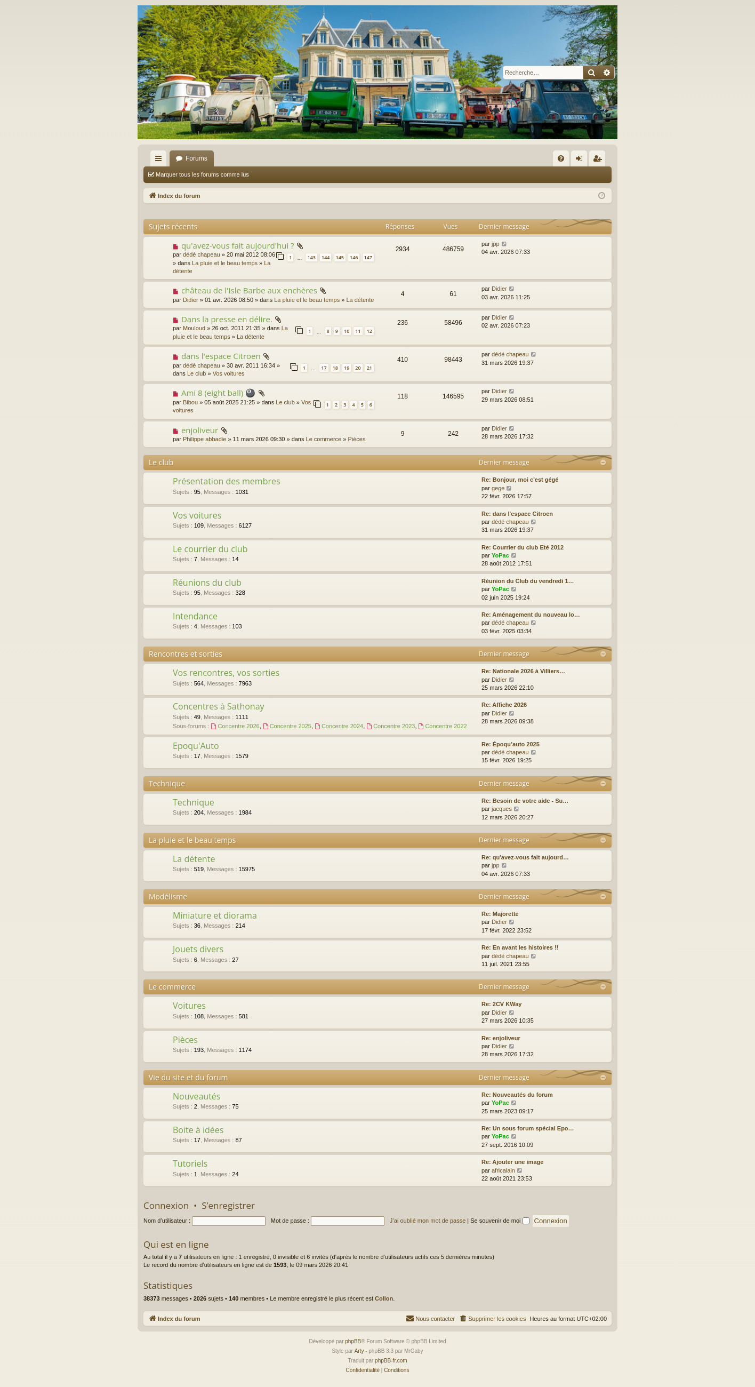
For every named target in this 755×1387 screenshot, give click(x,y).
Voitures (189, 1005)
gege (498, 488)
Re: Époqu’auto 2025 (510, 744)
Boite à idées (198, 1130)
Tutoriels (190, 1163)
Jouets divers (198, 949)
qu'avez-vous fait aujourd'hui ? (237, 245)
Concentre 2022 (443, 726)
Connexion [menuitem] (581, 160)
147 (368, 257)
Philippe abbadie (204, 439)
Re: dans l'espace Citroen (517, 514)
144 (326, 257)
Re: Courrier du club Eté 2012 (522, 547)
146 (354, 257)
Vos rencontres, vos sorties (226, 673)
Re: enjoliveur (500, 1038)
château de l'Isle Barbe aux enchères (249, 290)
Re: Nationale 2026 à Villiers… (523, 671)
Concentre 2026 (235, 726)
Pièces (356, 439)
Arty (359, 1351)
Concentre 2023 (390, 726)
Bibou (190, 402)
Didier (190, 300)
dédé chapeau (201, 254)
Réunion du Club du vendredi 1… (527, 581)
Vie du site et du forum (188, 1077)
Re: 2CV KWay (501, 1004)
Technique (167, 783)
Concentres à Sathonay (218, 706)
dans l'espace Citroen (221, 355)
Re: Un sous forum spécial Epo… (527, 1128)
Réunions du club (207, 582)
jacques (502, 809)
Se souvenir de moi (499, 1220)
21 (369, 367)
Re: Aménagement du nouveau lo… (530, 614)
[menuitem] (561, 158)
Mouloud (194, 328)
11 (357, 331)
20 (357, 367)
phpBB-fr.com (391, 1361)
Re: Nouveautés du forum (517, 1094)
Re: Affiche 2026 (504, 705)
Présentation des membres (226, 481)
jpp (496, 244)
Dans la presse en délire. (226, 319)
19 (346, 367)
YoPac (500, 555)
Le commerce (324, 439)
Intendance (195, 616)
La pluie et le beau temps (225, 263)
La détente (360, 300)
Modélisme (168, 896)
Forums (196, 158)
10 (346, 331)
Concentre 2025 (287, 726)
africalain (503, 1170)
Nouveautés (196, 1096)
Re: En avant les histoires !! (519, 947)
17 (323, 367)
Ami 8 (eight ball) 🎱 (218, 392)
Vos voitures (229, 373)
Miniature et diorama (215, 915)
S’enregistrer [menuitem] (599, 160)
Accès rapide (160, 160)
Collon (384, 1298)
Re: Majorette (500, 914)
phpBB (353, 1341)
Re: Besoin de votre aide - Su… (524, 801)
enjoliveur (199, 430)
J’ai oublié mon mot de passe (427, 1220)
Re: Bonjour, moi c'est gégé (519, 479)
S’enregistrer (228, 1205)
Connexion (166, 1205)
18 (335, 367)
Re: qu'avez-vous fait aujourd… (525, 857)
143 (311, 257)
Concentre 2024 (339, 726)
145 (340, 257)
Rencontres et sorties (185, 654)
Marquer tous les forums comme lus (202, 174)
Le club (196, 373)
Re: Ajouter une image (512, 1162)
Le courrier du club (210, 549)
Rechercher (279, 174)
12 (369, 331)
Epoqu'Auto (196, 746)
